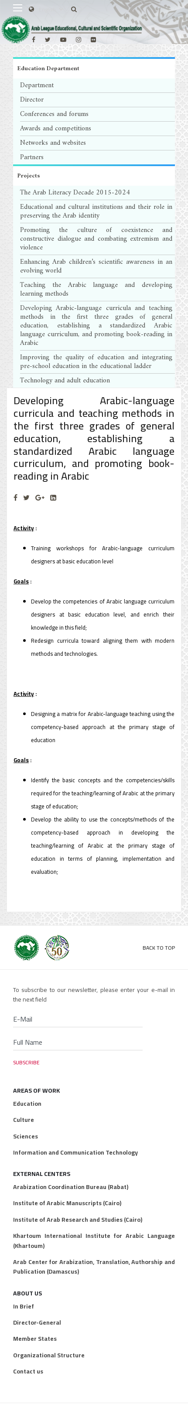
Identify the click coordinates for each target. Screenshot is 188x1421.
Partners (32, 157)
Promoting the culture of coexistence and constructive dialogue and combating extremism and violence (96, 239)
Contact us (28, 1371)
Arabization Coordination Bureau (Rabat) (70, 1187)
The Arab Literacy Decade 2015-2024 (75, 193)
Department (37, 85)
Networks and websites (53, 143)
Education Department (48, 68)
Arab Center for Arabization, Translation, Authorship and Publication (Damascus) (94, 1267)
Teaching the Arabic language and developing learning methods (96, 289)
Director (32, 100)
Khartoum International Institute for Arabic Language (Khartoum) (94, 1241)
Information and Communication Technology (75, 1152)
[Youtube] (63, 39)
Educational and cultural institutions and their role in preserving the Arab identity (96, 211)
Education (27, 1103)
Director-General (37, 1322)
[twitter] (48, 39)
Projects (28, 175)
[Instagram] (78, 39)
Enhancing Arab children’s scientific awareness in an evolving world (96, 266)
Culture (23, 1120)
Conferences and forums (54, 114)
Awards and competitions (55, 129)
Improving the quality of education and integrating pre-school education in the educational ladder (96, 361)
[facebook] (33, 39)
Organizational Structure (49, 1355)
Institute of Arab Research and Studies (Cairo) (77, 1219)
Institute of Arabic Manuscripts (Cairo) (67, 1203)
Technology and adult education (65, 381)
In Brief (23, 1306)
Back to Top (159, 948)
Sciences (25, 1136)
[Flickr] (93, 39)
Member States (35, 1338)
